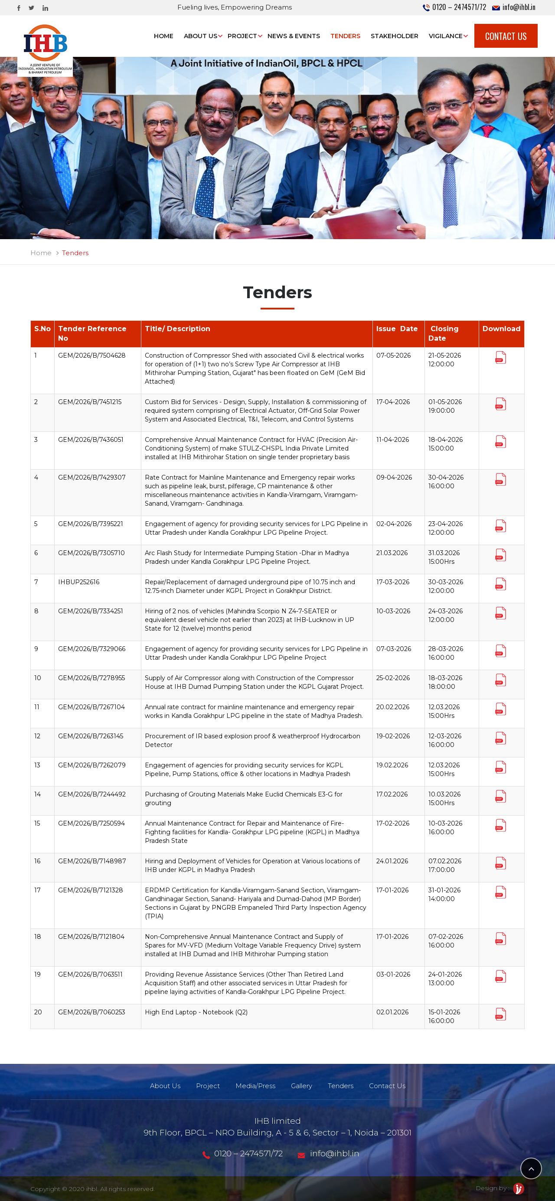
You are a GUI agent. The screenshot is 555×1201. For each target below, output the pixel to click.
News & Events (294, 36)
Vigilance (446, 36)
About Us (200, 36)
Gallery (301, 1086)
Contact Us (506, 36)
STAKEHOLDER (394, 36)
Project (242, 36)
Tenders (345, 36)
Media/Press (255, 1086)
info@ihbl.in (513, 7)
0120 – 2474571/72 (454, 7)
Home (163, 36)
